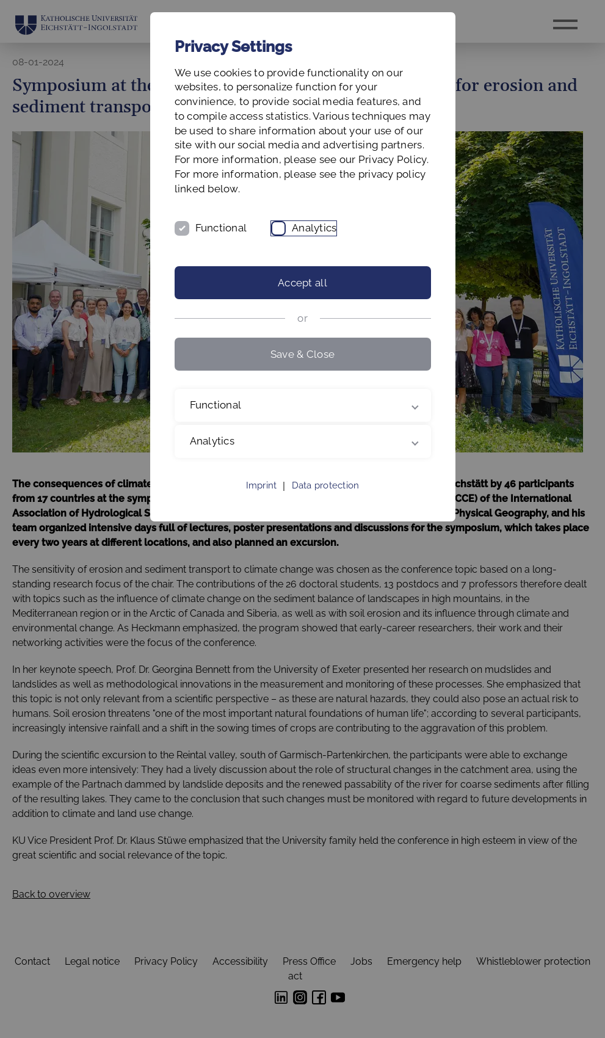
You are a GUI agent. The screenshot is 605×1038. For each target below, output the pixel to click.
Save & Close (302, 354)
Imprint (261, 485)
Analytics (314, 228)
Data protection (326, 485)
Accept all (302, 283)
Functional (221, 228)
